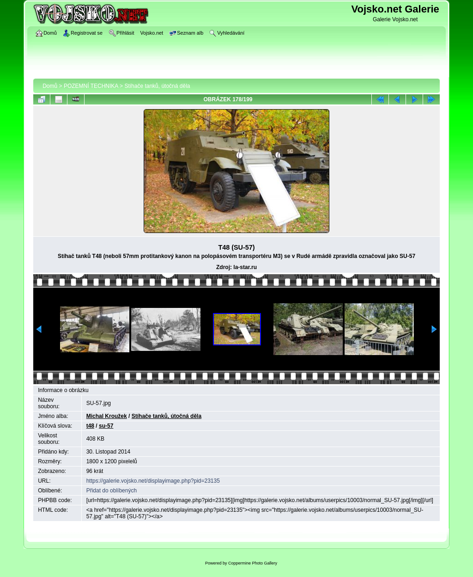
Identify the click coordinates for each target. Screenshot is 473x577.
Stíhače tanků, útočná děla (157, 86)
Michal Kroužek (106, 416)
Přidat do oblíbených (111, 490)
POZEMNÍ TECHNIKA (91, 86)
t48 (90, 426)
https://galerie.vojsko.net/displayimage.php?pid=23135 (153, 481)
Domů (49, 86)
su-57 (106, 426)
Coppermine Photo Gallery (252, 563)
